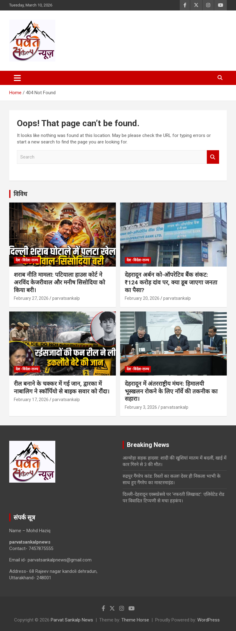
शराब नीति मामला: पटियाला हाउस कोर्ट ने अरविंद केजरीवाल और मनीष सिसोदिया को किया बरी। (59, 282)
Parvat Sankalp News (72, 620)
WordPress (208, 620)
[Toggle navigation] (17, 78)
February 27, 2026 (31, 298)
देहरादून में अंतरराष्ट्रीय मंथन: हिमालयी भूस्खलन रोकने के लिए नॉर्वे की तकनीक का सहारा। (171, 391)
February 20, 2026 (142, 298)
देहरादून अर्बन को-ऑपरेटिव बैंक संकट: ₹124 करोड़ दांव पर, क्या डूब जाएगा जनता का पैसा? (171, 282)
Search (213, 157)
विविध (20, 194)
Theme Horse (135, 620)
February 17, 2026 (31, 399)
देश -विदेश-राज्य (27, 260)
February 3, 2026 (141, 407)
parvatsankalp (66, 298)
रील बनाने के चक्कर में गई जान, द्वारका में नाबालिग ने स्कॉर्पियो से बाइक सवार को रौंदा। (61, 387)
